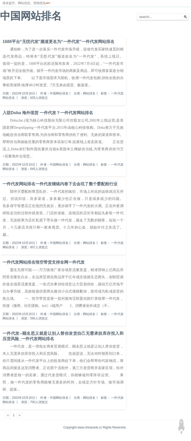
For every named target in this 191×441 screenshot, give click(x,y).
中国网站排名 (31, 15)
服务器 (57, 30)
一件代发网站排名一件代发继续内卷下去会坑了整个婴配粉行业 (60, 184)
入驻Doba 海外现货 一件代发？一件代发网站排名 (48, 113)
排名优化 (40, 30)
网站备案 (75, 30)
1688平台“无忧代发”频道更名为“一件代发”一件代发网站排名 (58, 41)
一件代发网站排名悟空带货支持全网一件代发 (44, 262)
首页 (6, 30)
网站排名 (22, 30)
